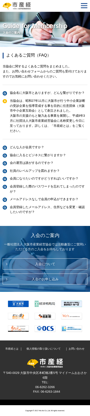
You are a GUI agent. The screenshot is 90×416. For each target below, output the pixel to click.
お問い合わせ (76, 348)
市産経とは (11, 348)
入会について (45, 264)
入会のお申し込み (45, 279)
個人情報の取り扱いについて (43, 348)
